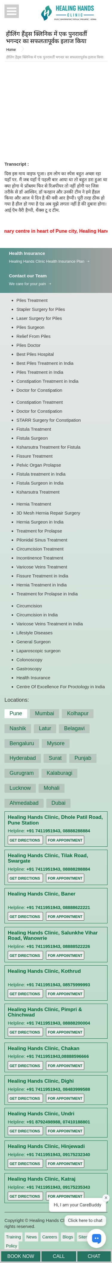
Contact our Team (28, 275)
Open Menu (11, 11)
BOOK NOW (20, 1256)
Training (13, 1237)
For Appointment (65, 840)
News (31, 1237)
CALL (59, 1256)
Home (11, 50)
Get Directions (25, 840)
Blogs (67, 1237)
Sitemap (86, 1237)
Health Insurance (27, 253)
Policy (11, 1246)
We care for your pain (27, 284)
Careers (49, 1237)
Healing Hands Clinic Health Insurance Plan (46, 261)
